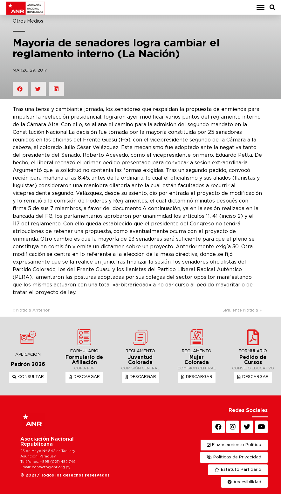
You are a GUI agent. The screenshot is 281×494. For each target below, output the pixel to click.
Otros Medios (28, 21)
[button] (260, 7)
